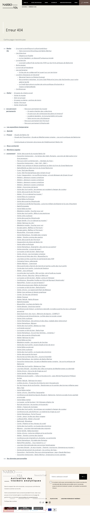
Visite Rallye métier (24, 390)
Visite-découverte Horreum (27, 354)
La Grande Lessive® (24, 328)
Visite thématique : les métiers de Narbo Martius (34, 359)
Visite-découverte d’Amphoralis (28, 335)
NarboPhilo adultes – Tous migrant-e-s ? (31, 443)
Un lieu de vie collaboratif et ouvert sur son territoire (38, 72)
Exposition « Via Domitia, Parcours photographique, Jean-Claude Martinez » (44, 452)
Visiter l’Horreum (20, 102)
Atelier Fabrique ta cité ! (25, 223)
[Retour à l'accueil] (11, 4)
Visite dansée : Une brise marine (28, 306)
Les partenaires (21, 70)
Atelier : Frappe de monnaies (27, 407)
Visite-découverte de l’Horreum (28, 192)
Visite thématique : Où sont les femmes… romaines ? (36, 333)
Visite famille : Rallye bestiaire (27, 373)
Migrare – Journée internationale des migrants (34, 428)
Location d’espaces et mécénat (27, 75)
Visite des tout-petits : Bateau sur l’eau (31, 326)
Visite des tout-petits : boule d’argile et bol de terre (35, 345)
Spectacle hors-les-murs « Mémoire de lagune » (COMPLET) (38, 314)
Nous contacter (13, 146)
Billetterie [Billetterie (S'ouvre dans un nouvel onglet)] (86, 2)
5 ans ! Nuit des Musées (25, 170)
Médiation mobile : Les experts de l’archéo (32, 342)
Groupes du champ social (23, 93)
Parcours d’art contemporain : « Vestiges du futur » (35, 161)
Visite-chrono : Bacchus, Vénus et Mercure (32, 275)
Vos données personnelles (17, 458)
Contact (12, 498)
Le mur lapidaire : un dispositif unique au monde (36, 58)
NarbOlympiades (23, 206)
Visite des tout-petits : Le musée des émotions (34, 352)
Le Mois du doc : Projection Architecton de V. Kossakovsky (38, 383)
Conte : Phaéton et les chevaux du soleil (31, 423)
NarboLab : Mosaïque (24, 421)
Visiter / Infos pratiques (36, 2)
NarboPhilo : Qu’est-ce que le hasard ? (30, 282)
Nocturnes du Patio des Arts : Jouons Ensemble (34, 357)
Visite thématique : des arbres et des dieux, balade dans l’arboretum (42, 321)
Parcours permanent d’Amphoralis (36, 123)
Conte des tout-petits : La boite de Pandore (33, 268)
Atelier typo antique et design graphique (31, 292)
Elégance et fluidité (26, 56)
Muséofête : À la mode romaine (28, 232)
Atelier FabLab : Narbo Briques (27, 299)
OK (83, 476)
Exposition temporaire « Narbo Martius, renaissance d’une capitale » (41, 455)
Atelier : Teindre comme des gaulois (30, 237)
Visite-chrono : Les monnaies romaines (31, 254)
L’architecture (21, 53)
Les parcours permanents (11, 110)
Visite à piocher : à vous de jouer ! (29, 249)
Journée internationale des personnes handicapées (36, 445)
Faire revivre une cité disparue (38, 118)
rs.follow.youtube (46, 502)
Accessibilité (54, 2)
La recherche (21, 60)
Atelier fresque (22, 297)
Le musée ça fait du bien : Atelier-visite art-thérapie (35, 278)
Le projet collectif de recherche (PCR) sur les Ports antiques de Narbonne (46, 63)
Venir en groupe (19, 98)
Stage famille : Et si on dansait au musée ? (32, 220)
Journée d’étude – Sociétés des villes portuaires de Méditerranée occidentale (45, 369)
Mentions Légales (13, 150)
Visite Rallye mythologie (25, 199)
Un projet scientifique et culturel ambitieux (31, 48)
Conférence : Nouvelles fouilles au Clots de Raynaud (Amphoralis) (40, 280)
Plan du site (54, 498)
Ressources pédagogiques (65, 2)
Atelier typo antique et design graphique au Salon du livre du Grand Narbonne (45, 165)
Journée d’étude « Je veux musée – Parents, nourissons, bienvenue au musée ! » (46, 447)
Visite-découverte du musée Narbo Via (31, 153)
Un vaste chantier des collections (39, 111)
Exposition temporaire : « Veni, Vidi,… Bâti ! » (32, 163)
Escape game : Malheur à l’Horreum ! (30, 228)
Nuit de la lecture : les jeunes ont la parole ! (32, 404)
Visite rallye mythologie (25, 244)
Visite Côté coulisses (24, 318)
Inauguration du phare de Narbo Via (29, 242)
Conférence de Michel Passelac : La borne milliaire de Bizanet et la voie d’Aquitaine (47, 204)
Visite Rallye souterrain (25, 347)
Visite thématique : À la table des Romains (32, 440)
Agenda (46, 2)
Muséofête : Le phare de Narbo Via (29, 304)
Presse (76, 2)
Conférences (21, 89)
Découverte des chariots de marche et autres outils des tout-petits (42, 266)
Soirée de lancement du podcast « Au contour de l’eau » (37, 450)
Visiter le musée (20, 95)
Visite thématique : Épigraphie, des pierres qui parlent (36, 247)
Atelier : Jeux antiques (25, 271)
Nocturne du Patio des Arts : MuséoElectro (32, 256)
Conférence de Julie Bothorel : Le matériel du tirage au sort (38, 412)
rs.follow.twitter (43, 502)
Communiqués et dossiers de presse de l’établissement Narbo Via (38, 142)
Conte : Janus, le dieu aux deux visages (31, 416)
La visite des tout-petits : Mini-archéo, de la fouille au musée (39, 273)
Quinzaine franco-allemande (27, 261)
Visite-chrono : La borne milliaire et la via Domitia (34, 433)
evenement (10, 153)
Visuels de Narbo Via (21, 135)
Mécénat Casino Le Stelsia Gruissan (32, 77)
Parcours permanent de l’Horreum (36, 121)
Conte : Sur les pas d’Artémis (27, 294)
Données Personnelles (40, 498)
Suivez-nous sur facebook (40, 502)
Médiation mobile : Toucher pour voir (30, 211)
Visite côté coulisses (24, 216)
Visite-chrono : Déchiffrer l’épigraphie (30, 392)
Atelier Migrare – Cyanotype (27, 263)
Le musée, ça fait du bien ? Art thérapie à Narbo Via (35, 402)
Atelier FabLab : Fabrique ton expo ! (29, 380)
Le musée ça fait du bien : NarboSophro (31, 287)
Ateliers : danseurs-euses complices (30, 177)
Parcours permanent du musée (35, 109)
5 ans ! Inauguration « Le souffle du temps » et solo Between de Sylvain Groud (44, 175)
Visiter (9, 93)
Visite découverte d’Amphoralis (28, 201)
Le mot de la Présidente (24, 67)
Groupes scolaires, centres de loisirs (27, 100)
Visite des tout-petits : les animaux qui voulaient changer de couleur (41, 189)
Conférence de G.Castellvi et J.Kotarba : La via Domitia (36, 438)
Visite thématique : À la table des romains (32, 235)
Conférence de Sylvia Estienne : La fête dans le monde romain (39, 316)
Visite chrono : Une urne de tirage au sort (32, 371)
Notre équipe (20, 65)
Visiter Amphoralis (20, 105)
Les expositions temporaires (17, 127)
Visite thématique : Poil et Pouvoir (29, 414)
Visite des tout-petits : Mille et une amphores (33, 213)
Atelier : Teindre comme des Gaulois (30, 435)
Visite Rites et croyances (26, 197)
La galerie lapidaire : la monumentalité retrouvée (44, 116)
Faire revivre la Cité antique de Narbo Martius (35, 51)
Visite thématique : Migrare (26, 323)
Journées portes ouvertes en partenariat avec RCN (35, 259)
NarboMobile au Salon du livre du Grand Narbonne (35, 168)
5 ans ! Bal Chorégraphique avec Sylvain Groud (33, 173)
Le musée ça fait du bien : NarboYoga (30, 251)
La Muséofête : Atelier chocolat (28, 419)
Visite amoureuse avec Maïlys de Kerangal (32, 285)
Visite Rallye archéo (24, 209)
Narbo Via (26, 2)
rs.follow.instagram (49, 502)
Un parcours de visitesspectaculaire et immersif (45, 114)
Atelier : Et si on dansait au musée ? (29, 194)
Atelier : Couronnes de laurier (27, 187)
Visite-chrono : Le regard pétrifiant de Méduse (34, 290)
